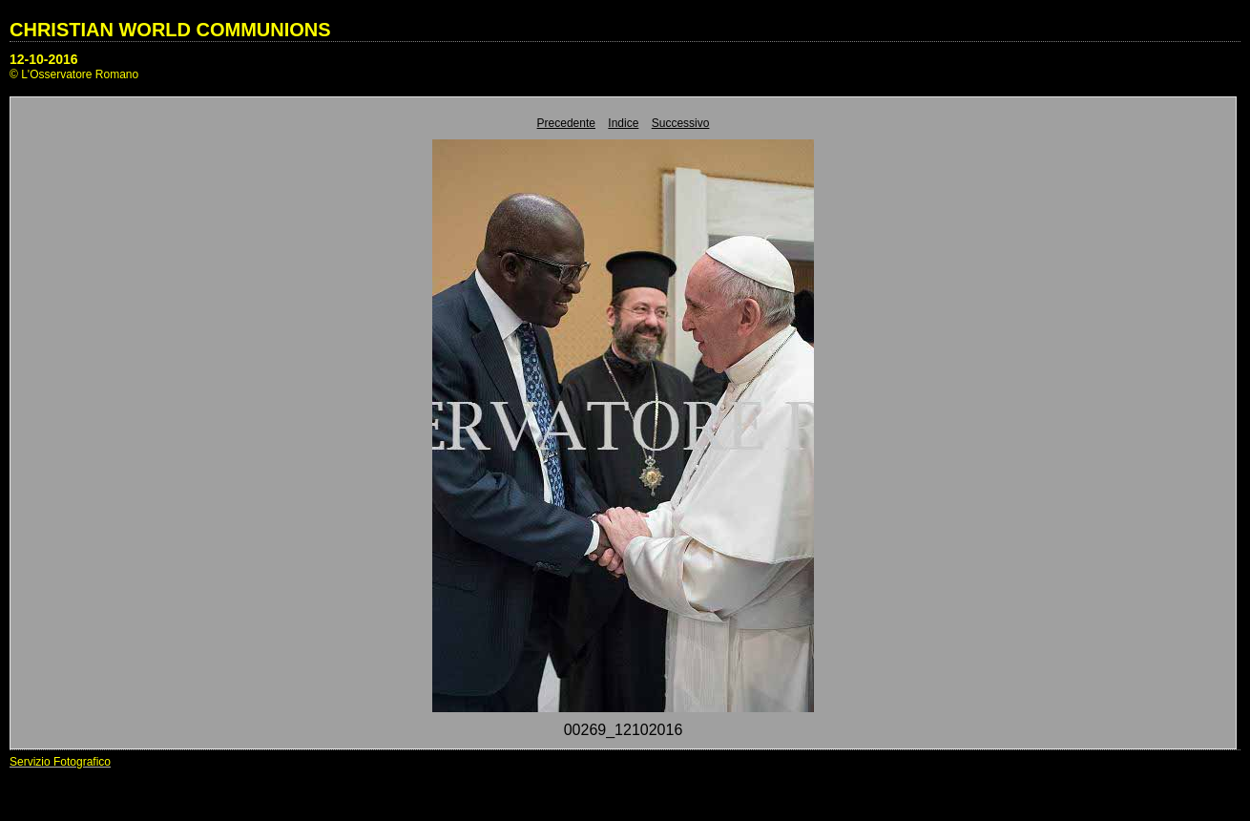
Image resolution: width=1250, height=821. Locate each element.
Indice (623, 123)
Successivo (681, 123)
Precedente (566, 123)
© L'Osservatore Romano (74, 74)
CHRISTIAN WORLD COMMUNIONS (170, 29)
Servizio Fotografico (60, 761)
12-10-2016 (44, 59)
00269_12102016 (623, 730)
